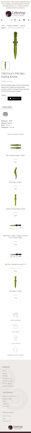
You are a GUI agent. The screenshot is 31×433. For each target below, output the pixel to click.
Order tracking (7, 416)
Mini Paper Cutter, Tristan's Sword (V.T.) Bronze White (15, 237)
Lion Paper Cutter (15, 291)
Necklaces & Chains (8, 381)
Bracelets (5, 376)
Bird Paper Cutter (15, 182)
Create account (7, 421)
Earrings (5, 373)
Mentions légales (7, 399)
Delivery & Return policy (9, 396)
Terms (4, 401)
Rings (4, 371)
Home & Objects (7, 383)
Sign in (4, 418)
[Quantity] (3, 98)
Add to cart (14, 99)
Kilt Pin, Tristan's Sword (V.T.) (15, 264)
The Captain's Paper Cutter (15, 155)
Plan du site (6, 406)
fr (12, 20)
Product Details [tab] (7, 107)
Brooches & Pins (7, 378)
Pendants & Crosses (8, 386)
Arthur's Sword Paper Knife (15, 209)
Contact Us (6, 404)
